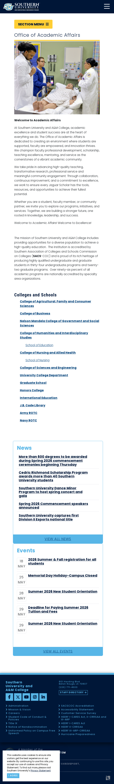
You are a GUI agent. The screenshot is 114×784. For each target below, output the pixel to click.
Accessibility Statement (77, 709)
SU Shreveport (68, 763)
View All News (58, 539)
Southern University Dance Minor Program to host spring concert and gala (50, 492)
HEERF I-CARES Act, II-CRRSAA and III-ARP (83, 718)
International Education (38, 398)
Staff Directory (72, 692)
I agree (13, 775)
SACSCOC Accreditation (77, 706)
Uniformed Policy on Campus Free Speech (31, 732)
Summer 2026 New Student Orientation (62, 592)
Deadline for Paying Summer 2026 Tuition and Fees (58, 609)
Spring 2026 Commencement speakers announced (53, 506)
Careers (14, 713)
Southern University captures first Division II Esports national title (49, 517)
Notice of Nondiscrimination (27, 727)
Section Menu (33, 24)
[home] (21, 7)
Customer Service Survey (78, 713)
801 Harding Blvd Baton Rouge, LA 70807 (73, 682)
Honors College (32, 390)
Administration (18, 706)
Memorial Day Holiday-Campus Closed (62, 576)
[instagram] (34, 697)
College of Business (35, 313)
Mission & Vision (19, 709)
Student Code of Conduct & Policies (27, 718)
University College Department (44, 375)
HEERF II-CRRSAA (72, 727)
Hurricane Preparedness (78, 734)
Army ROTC (28, 413)
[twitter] (18, 697)
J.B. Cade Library (32, 405)
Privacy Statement (41, 770)
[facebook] (9, 697)
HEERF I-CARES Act (73, 723)
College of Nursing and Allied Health (48, 353)
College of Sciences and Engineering (48, 368)
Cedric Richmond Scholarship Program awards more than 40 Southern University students (53, 476)
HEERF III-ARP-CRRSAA (75, 730)
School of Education (39, 345)
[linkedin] (43, 697)
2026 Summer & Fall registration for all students (62, 561)
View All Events (58, 651)
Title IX (12, 723)
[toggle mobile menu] (106, 7)
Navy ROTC (28, 420)
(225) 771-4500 (68, 687)
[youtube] (26, 697)
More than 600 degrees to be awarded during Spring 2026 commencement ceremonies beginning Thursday (53, 460)
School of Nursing (38, 360)
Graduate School (33, 383)
